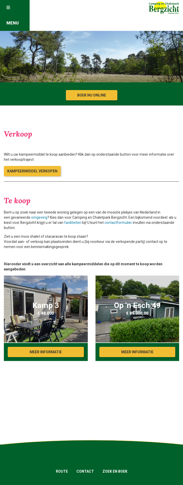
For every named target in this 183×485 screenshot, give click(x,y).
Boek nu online (91, 95)
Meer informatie (46, 352)
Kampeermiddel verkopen (32, 171)
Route (62, 471)
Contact (85, 471)
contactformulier (118, 223)
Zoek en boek (114, 471)
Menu (12, 15)
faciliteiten (72, 223)
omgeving (39, 217)
